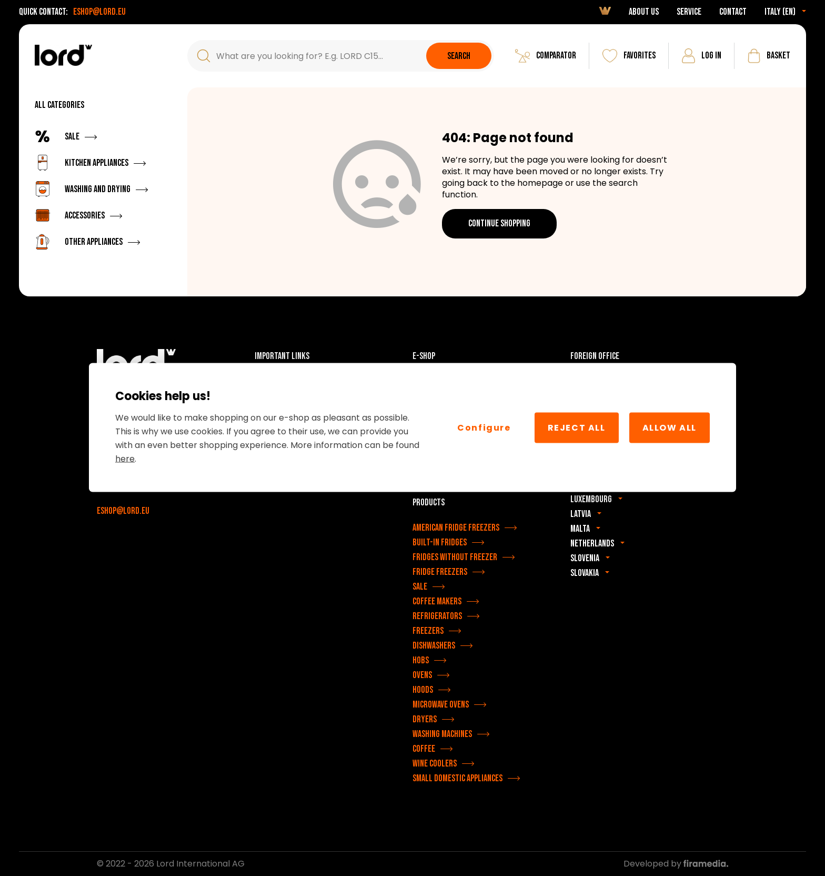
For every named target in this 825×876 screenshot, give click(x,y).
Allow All (669, 427)
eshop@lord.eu (99, 11)
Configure (483, 427)
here (125, 459)
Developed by (675, 864)
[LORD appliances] (63, 55)
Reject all (577, 427)
